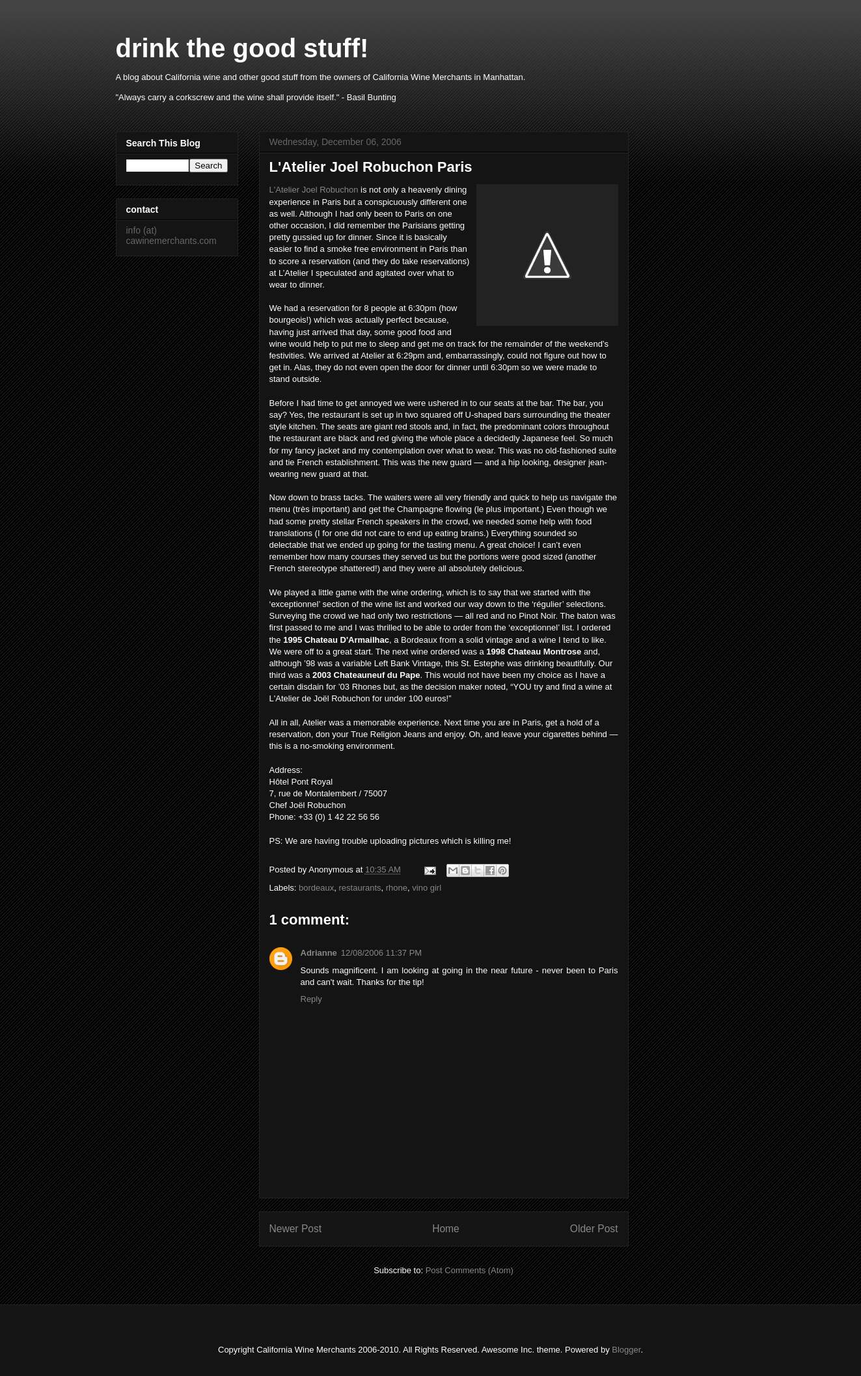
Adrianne (319, 953)
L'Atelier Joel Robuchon (314, 190)
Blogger (626, 1350)
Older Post (594, 1228)
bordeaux (316, 888)
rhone (396, 888)
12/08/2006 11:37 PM (381, 953)
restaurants (360, 888)
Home (445, 1228)
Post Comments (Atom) (469, 1270)
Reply (311, 999)
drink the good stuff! (242, 48)
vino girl (426, 888)
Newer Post (295, 1228)
